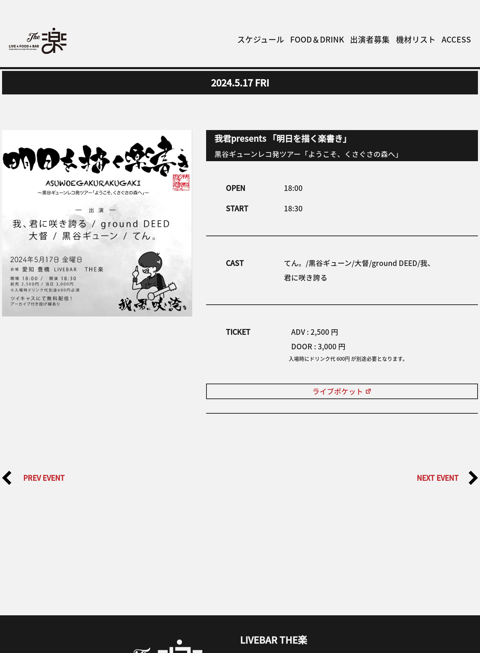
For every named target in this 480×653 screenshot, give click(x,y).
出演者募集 (370, 39)
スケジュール (260, 39)
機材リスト (416, 39)
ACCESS (456, 39)
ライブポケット (342, 391)
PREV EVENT (33, 478)
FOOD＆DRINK (317, 39)
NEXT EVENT (447, 478)
